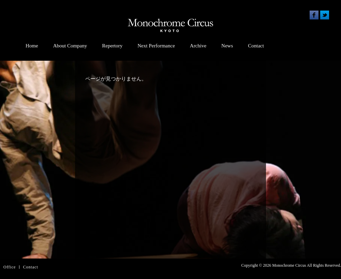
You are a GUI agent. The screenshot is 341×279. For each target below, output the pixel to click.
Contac (29, 267)
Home (32, 45)
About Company (70, 45)
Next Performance (156, 45)
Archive (198, 45)
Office (9, 267)
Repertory (112, 45)
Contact (256, 45)
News (227, 45)
